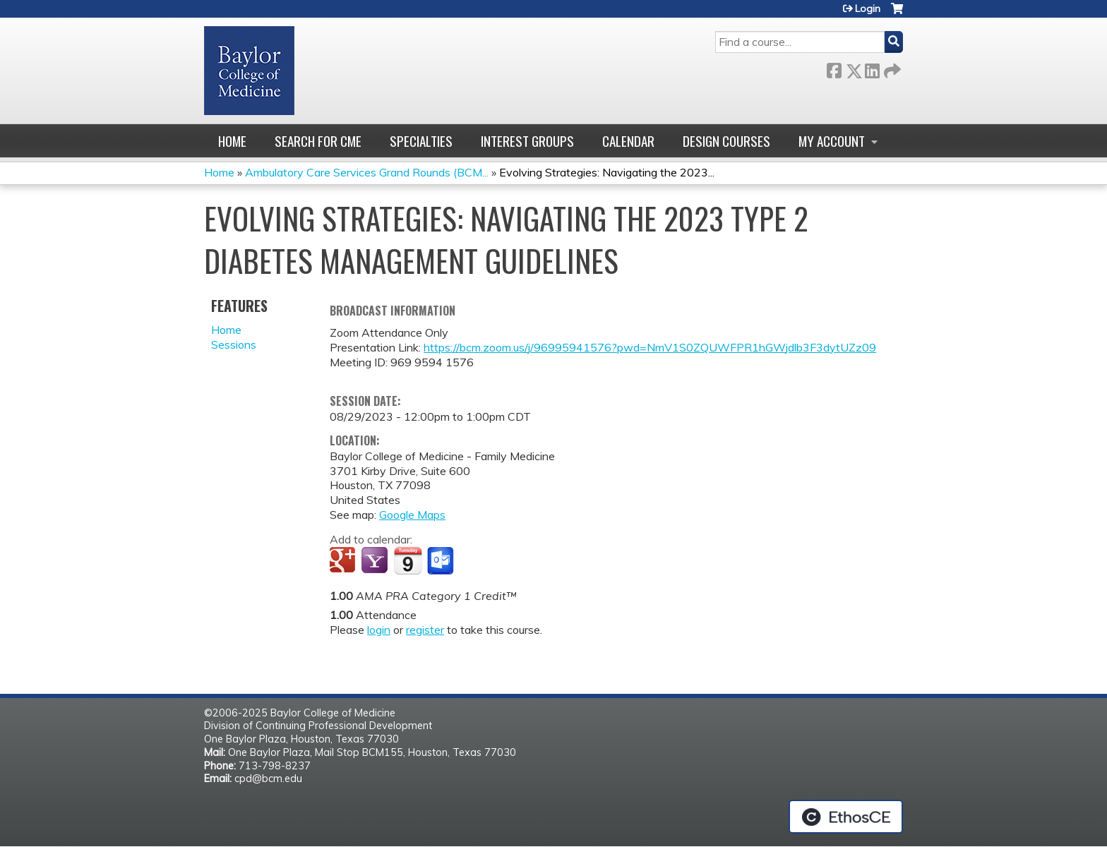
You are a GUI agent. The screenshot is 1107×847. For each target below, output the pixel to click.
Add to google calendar (344, 561)
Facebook (834, 68)
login (378, 630)
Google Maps (412, 514)
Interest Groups (527, 141)
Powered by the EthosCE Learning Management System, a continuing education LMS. (846, 817)
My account (831, 141)
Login (867, 8)
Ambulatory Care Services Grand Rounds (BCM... (367, 172)
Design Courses (726, 141)
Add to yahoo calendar (375, 561)
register (425, 630)
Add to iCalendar (407, 560)
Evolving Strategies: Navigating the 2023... (606, 172)
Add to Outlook (441, 561)
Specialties (421, 141)
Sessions (233, 344)
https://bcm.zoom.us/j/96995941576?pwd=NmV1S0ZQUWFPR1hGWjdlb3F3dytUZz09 (650, 347)
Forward (891, 68)
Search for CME (318, 141)
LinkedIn (872, 68)
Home (232, 141)
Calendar (628, 141)
